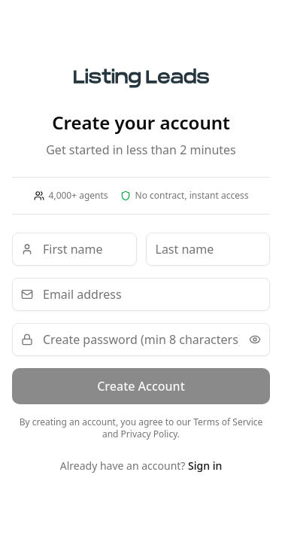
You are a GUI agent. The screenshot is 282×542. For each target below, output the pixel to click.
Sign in (205, 465)
